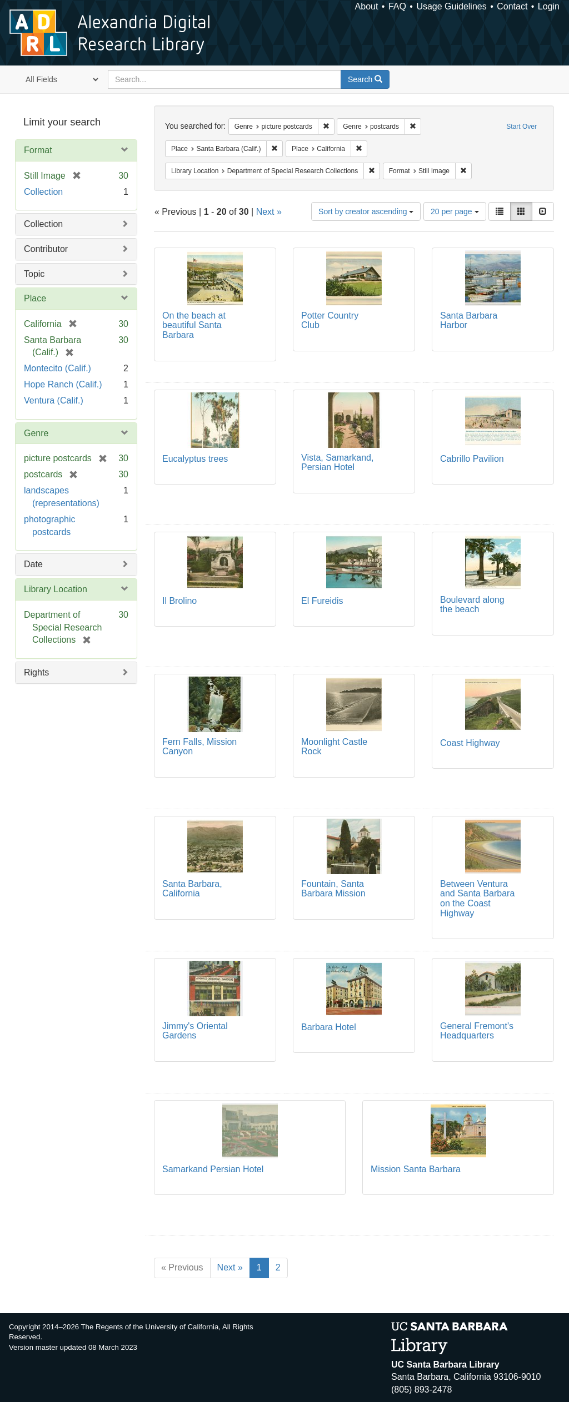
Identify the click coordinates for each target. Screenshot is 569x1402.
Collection (43, 191)
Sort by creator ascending (365, 211)
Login (549, 6)
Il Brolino (179, 601)
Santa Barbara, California (192, 889)
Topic (34, 274)
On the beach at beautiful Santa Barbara (194, 325)
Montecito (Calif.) (57, 368)
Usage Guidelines (451, 6)
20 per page (455, 211)
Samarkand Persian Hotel (212, 1169)
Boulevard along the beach (472, 604)
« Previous (182, 1267)
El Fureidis (322, 601)
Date (33, 564)
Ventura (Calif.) (53, 400)
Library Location (55, 589)
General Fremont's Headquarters (476, 1031)
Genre (36, 433)
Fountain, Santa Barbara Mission (333, 889)
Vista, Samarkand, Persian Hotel (337, 462)
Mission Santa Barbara (416, 1169)
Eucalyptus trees (195, 458)
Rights (36, 672)
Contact (512, 6)
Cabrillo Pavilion (472, 458)
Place (35, 298)
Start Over (521, 126)
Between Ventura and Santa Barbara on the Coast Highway (477, 898)
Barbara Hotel (328, 1027)
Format (38, 150)
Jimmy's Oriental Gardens (195, 1031)
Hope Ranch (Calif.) (63, 384)
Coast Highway (470, 743)
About (366, 6)
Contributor (46, 249)
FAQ (397, 6)
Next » (269, 211)
